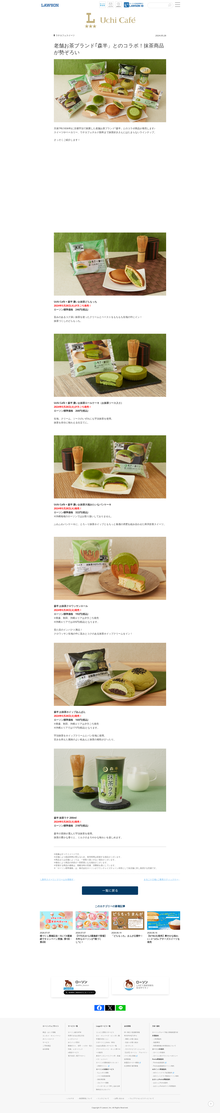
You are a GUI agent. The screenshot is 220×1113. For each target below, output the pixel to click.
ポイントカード (48, 1039)
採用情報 (127, 1059)
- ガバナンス (128, 1046)
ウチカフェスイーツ (65, 35)
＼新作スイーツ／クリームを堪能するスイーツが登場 (58, 879)
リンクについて (103, 1098)
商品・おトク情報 (49, 1032)
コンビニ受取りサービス (105, 1032)
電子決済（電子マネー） (77, 1056)
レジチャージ (73, 1039)
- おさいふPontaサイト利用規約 (164, 1086)
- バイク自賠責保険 (103, 1076)
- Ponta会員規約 (159, 1062)
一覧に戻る (110, 890)
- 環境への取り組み (131, 1039)
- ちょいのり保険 (102, 1073)
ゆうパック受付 (73, 1042)
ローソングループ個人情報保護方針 (165, 1032)
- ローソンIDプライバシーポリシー (165, 1056)
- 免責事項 (156, 1042)
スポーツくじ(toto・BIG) (105, 1042)
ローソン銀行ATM (74, 1032)
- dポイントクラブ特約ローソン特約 (165, 1076)
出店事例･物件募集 (131, 1066)
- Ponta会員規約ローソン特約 (163, 1066)
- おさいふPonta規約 (160, 1083)
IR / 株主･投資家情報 (132, 1032)
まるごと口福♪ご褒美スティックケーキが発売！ (162, 879)
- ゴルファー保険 (102, 1083)
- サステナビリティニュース (134, 1049)
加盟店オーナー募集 (132, 1062)
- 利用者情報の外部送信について (164, 1046)
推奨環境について (85, 1098)
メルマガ (70, 1098)
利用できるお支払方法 (76, 1036)
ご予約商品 (47, 1046)
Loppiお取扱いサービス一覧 (106, 1046)
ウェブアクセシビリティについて (142, 1098)
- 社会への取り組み (131, 1042)
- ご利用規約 (156, 1039)
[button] (177, 4)
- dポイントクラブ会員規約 (163, 1073)
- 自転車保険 (100, 1079)
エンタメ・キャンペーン (52, 1036)
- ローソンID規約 (158, 1052)
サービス (46, 1042)
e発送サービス (73, 1052)
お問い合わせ (119, 1098)
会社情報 (46, 1049)
